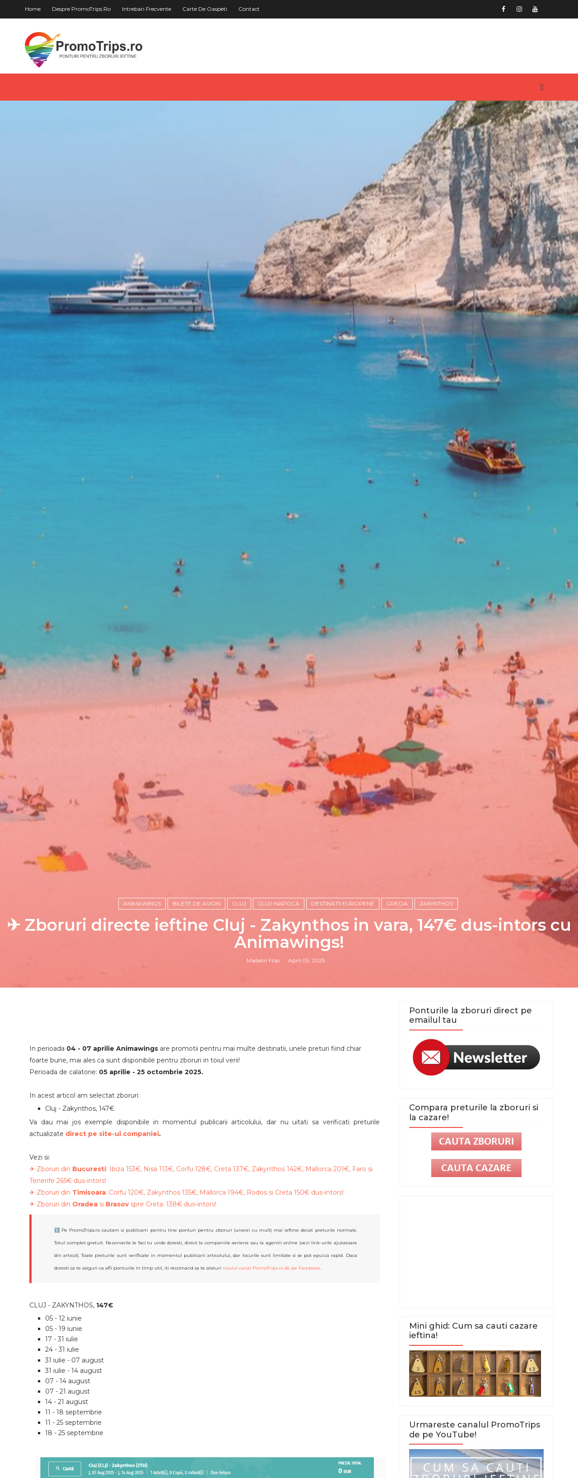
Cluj (239, 903)
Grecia (397, 903)
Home (33, 8)
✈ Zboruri (45, 1169)
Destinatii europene (342, 903)
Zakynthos (436, 903)
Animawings (142, 903)
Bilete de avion (196, 903)
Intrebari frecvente (146, 8)
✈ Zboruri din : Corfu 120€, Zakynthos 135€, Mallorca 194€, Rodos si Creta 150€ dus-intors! (186, 1192)
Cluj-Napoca (278, 903)
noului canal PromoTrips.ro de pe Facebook (271, 1268)
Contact (249, 8)
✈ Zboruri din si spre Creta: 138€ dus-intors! (122, 1204)
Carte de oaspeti (204, 8)
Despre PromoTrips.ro (81, 8)
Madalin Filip (263, 960)
